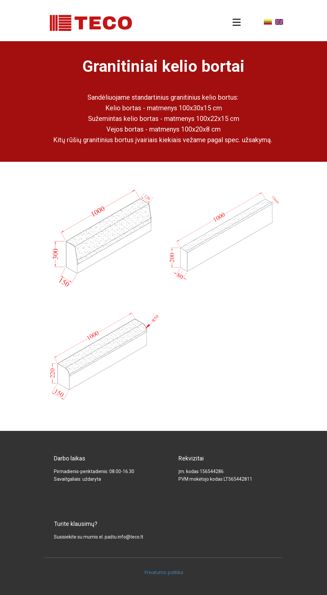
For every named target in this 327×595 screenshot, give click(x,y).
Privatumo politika (163, 572)
